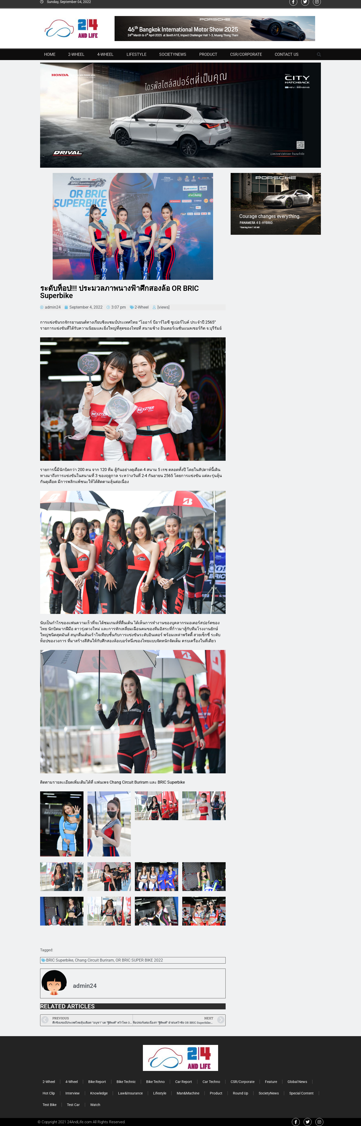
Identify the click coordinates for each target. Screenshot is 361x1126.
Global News (297, 1082)
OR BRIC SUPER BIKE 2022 (139, 960)
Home (49, 54)
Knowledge (99, 1093)
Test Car (73, 1105)
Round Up (240, 1093)
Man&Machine (188, 1093)
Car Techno (211, 1082)
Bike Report (97, 1082)
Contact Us (287, 54)
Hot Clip (49, 1093)
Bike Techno (155, 1082)
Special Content (301, 1093)
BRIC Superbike (59, 960)
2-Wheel (76, 54)
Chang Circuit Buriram (94, 960)
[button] (319, 54)
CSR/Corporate (246, 54)
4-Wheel (105, 54)
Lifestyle (136, 54)
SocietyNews (172, 54)
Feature (271, 1082)
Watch (95, 1105)
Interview (72, 1093)
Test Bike (49, 1105)
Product (208, 54)
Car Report (183, 1082)
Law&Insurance (130, 1093)
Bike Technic (126, 1082)
